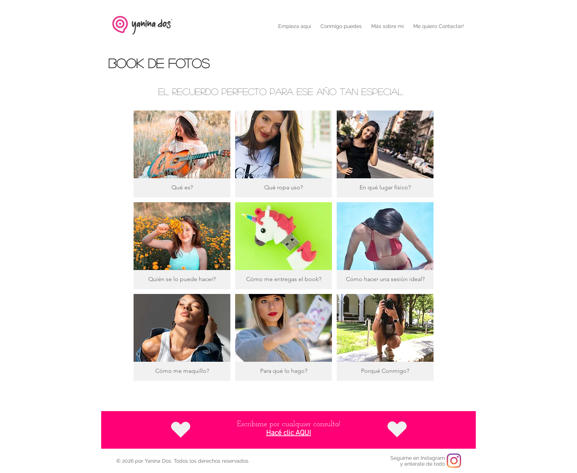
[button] (341, 26)
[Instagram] (454, 460)
